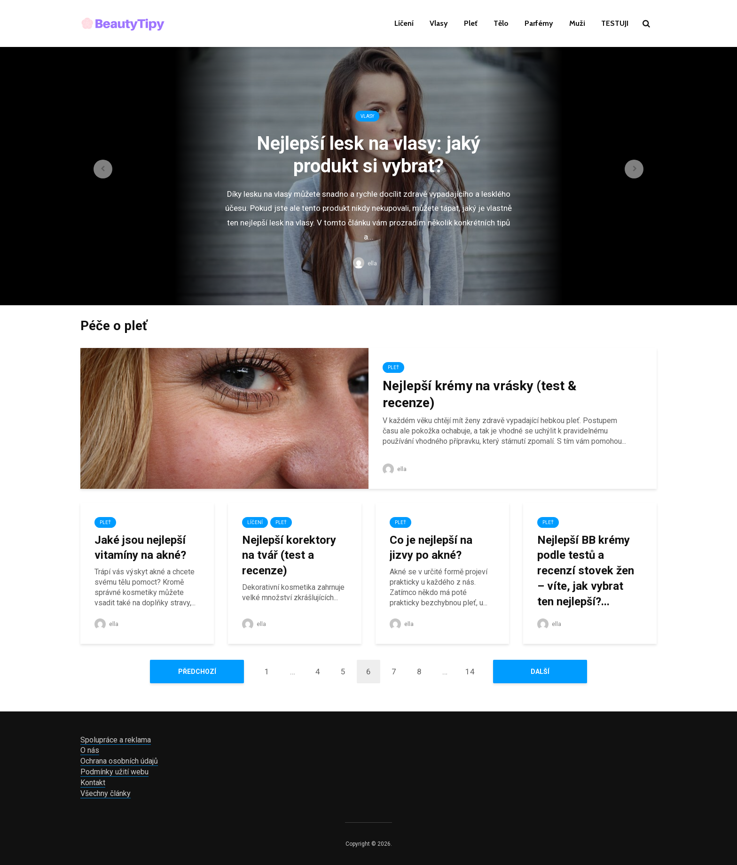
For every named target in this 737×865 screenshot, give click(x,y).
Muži (577, 23)
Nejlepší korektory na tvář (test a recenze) (289, 555)
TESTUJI (614, 23)
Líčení (404, 23)
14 (470, 671)
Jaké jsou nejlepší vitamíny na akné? (140, 547)
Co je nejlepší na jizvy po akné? (431, 547)
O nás (89, 750)
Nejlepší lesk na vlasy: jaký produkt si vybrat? (368, 154)
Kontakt (92, 782)
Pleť (471, 23)
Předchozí (197, 671)
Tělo (501, 23)
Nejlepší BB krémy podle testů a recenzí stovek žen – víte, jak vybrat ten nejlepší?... (585, 570)
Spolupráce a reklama (115, 739)
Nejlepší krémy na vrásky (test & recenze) (480, 394)
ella (365, 263)
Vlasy (439, 23)
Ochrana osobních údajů (119, 761)
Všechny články (105, 793)
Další (540, 671)
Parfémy (539, 23)
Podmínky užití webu (114, 771)
